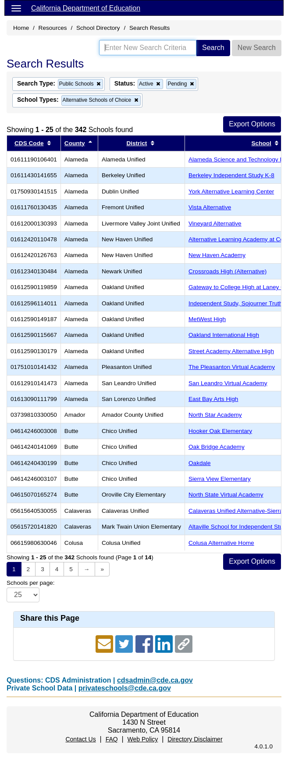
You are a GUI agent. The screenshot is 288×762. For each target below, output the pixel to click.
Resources (53, 28)
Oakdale (199, 463)
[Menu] (16, 8)
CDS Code (28, 143)
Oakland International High (223, 335)
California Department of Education (85, 8)
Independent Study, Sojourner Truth (235, 303)
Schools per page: (31, 583)
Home (21, 28)
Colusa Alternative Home (221, 543)
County (74, 143)
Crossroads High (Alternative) (227, 271)
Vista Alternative (209, 207)
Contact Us (80, 739)
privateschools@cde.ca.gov (124, 688)
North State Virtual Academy (225, 494)
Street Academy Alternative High (231, 351)
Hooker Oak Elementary (220, 431)
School (261, 143)
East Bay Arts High (213, 399)
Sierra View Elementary (219, 479)
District (136, 143)
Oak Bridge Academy (216, 447)
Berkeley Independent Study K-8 (231, 175)
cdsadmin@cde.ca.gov (155, 680)
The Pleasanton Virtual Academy (231, 367)
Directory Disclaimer (194, 739)
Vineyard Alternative (215, 223)
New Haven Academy (216, 255)
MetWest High (207, 319)
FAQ (112, 739)
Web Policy (143, 739)
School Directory (98, 28)
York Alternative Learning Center (231, 191)
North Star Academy (215, 414)
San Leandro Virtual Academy (227, 383)
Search (213, 47)
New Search (257, 47)
